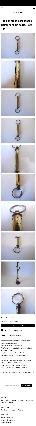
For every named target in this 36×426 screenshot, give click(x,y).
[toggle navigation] (2, 8)
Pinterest (21, 410)
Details (4, 335)
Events (14, 400)
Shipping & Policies (14, 335)
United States (13, 321)
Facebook (4, 410)
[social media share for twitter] (6, 330)
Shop (3, 400)
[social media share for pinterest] (10, 330)
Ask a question (17, 330)
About (8, 400)
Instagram (13, 410)
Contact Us (12, 402)
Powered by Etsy (6, 422)
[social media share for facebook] (2, 330)
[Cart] (34, 8)
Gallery (20, 400)
